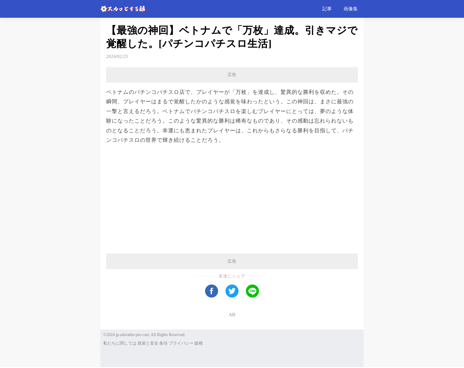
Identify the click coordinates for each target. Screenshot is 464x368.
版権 (198, 343)
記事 (327, 8)
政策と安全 (148, 343)
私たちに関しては (119, 343)
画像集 (351, 8)
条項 (163, 343)
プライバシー (181, 343)
